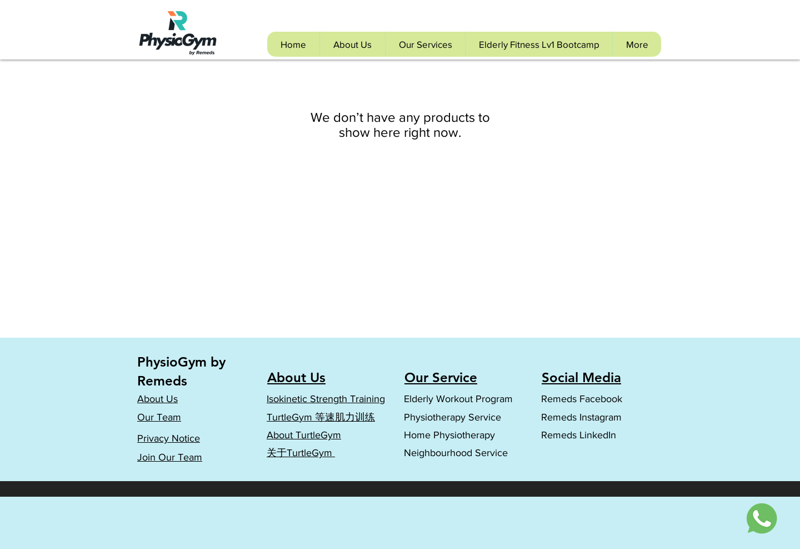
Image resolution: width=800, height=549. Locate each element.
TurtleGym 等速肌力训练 (321, 417)
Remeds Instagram (581, 417)
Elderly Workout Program (458, 398)
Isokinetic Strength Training (326, 398)
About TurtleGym (304, 435)
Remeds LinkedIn (580, 435)
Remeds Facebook (581, 398)
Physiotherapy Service (452, 417)
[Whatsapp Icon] (763, 518)
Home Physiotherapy (449, 435)
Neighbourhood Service (456, 452)
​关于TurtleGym (301, 452)
